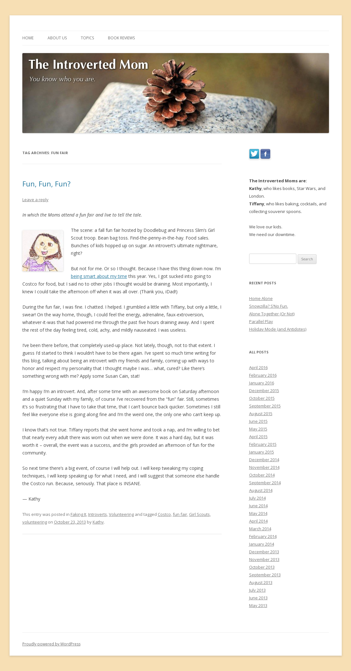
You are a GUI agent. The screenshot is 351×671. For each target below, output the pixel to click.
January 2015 (261, 452)
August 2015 (260, 413)
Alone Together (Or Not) (271, 314)
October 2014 (262, 475)
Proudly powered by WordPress (51, 644)
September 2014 (265, 482)
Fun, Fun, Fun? (46, 183)
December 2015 (264, 390)
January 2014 (261, 544)
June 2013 (258, 598)
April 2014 (258, 521)
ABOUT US (57, 38)
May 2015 (258, 429)
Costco (164, 514)
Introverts (97, 514)
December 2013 (264, 552)
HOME (28, 38)
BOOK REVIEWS (121, 38)
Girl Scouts (199, 514)
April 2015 (258, 436)
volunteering (34, 522)
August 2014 (260, 490)
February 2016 (263, 375)
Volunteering (121, 514)
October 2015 (262, 398)
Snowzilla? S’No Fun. (268, 306)
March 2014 (260, 529)
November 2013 (264, 559)
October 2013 (262, 567)
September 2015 (265, 406)
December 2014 (264, 459)
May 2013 (258, 605)
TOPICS (87, 38)
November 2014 (264, 467)
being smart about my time (99, 276)
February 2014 (263, 536)
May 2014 (258, 513)
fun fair (180, 514)
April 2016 (258, 367)
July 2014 (257, 498)
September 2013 (265, 575)
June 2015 (258, 421)
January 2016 (261, 383)
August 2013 (260, 582)
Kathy (98, 522)
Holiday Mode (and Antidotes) (277, 329)
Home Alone (261, 298)
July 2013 (257, 590)
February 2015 (263, 444)
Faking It (78, 514)
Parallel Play (261, 321)
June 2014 (258, 506)
